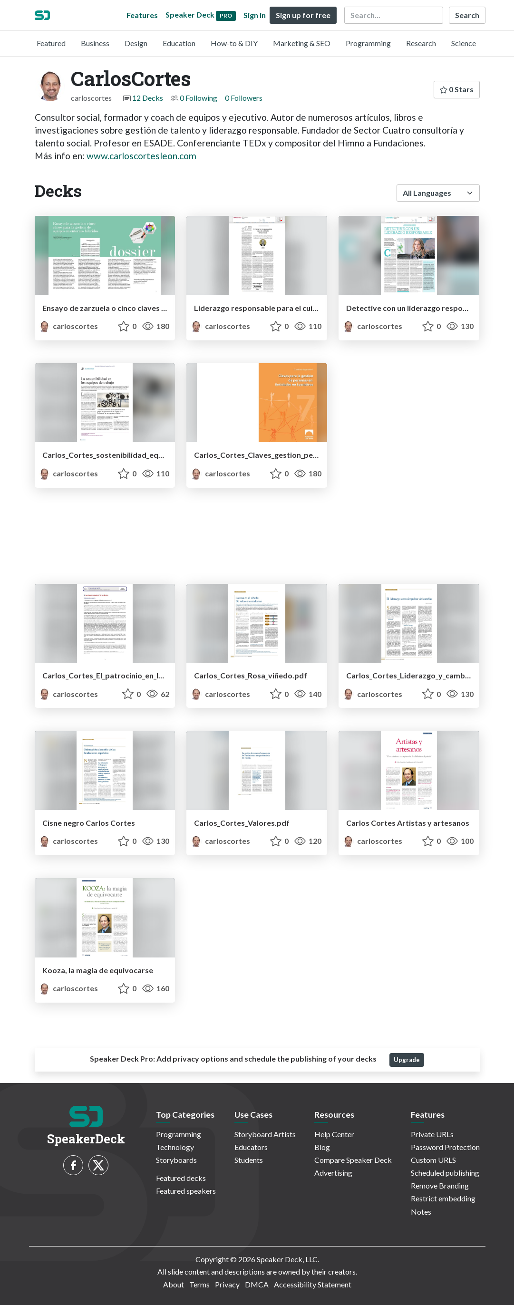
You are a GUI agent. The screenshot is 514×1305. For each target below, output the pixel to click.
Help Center (334, 1134)
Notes (421, 1211)
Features (142, 14)
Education (179, 43)
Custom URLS (433, 1159)
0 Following (198, 97)
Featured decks (181, 1177)
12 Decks (147, 97)
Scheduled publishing (445, 1172)
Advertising (333, 1172)
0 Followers (243, 97)
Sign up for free (303, 14)
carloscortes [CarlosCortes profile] (68, 325)
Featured (51, 43)
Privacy (227, 1284)
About (173, 1284)
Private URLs (432, 1134)
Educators (251, 1146)
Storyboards (176, 1159)
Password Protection (445, 1146)
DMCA (257, 1284)
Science (463, 43)
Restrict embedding (443, 1198)
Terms (199, 1284)
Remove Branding (440, 1185)
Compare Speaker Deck (353, 1159)
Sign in (254, 14)
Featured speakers (186, 1190)
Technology (175, 1146)
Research (421, 43)
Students (248, 1159)
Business (95, 43)
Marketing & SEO (301, 43)
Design (136, 43)
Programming (368, 43)
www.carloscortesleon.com (141, 155)
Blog (322, 1146)
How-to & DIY (234, 43)
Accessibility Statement (312, 1284)
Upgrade (407, 1059)
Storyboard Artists (265, 1134)
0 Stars (457, 89)
